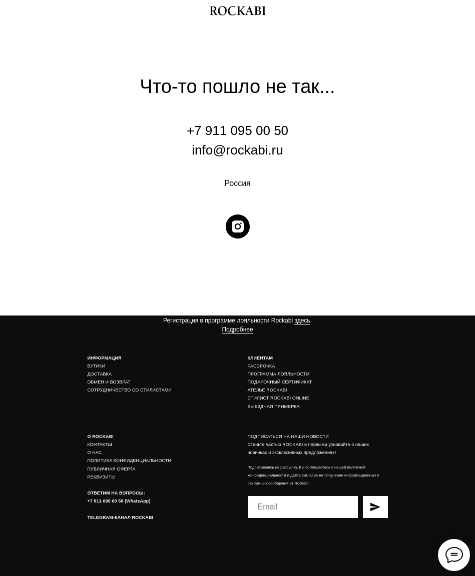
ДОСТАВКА (100, 374)
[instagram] (238, 226)
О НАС (95, 452)
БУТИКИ (97, 366)
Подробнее (237, 329)
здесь (302, 320)
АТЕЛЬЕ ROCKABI (267, 390)
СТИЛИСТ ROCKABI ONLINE (278, 398)
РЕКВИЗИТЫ (102, 477)
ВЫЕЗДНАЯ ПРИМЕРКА (274, 406)
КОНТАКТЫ (100, 444)
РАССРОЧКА (261, 366)
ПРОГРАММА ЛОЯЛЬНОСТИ (279, 374)
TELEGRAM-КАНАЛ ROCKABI (121, 517)
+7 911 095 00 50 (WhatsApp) (119, 501)
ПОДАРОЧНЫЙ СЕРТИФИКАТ (280, 382)
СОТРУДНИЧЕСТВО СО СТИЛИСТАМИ (130, 390)
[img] (461, 11)
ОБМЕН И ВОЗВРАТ (109, 382)
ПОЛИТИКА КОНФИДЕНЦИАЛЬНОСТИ (130, 460)
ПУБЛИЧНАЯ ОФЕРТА (112, 469)
